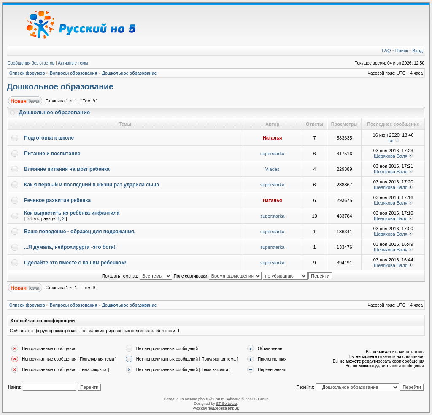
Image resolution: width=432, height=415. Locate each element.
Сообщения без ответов (31, 63)
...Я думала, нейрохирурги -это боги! (70, 247)
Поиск (401, 50)
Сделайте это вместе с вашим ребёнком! (75, 263)
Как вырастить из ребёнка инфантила (71, 213)
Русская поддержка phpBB (216, 408)
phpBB (204, 399)
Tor (390, 140)
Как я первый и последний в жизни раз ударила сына (91, 185)
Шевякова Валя (391, 156)
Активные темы (73, 63)
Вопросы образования (73, 73)
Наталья (272, 137)
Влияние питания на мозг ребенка (67, 169)
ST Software (226, 404)
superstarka (272, 153)
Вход (417, 50)
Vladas (272, 169)
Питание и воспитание (52, 153)
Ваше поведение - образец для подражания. (79, 231)
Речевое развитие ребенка (57, 200)
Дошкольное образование (129, 73)
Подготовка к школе (49, 138)
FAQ (386, 50)
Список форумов (27, 73)
